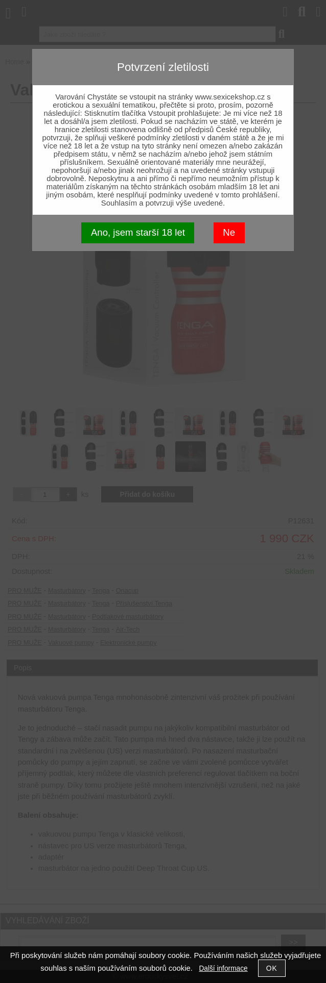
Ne (229, 232)
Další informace (223, 968)
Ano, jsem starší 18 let (138, 232)
